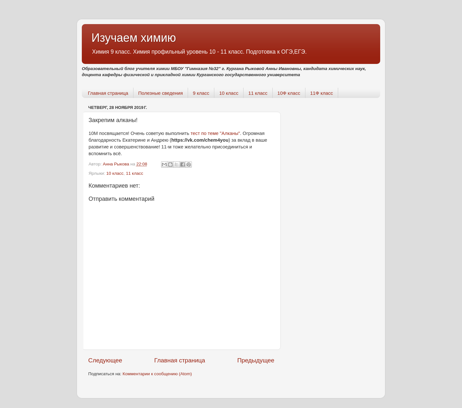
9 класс (201, 93)
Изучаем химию (133, 37)
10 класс (228, 93)
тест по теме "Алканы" (215, 133)
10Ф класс (289, 93)
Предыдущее (255, 360)
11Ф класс (321, 93)
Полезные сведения (160, 93)
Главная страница (108, 93)
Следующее (105, 360)
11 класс (258, 93)
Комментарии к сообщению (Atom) (157, 373)
